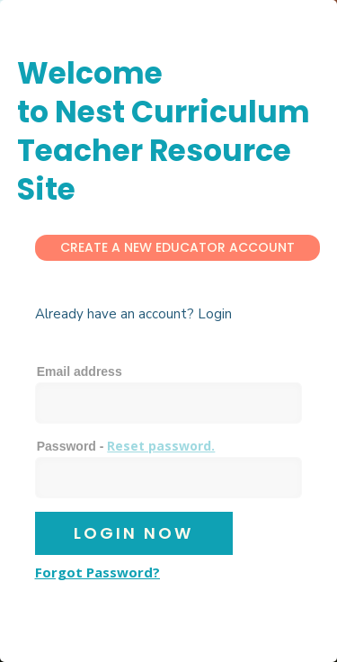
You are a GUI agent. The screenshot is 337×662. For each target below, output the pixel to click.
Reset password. (161, 445)
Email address (79, 371)
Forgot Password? (97, 572)
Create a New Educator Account (177, 247)
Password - (126, 445)
